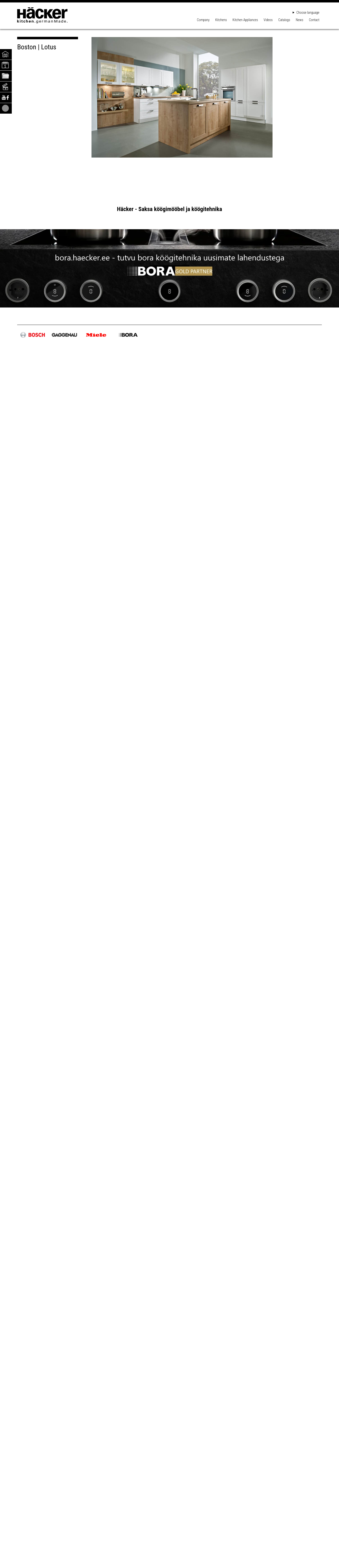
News (299, 20)
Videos (268, 20)
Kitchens (221, 20)
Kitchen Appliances (245, 20)
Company (203, 20)
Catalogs (284, 20)
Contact (314, 20)
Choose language (306, 12)
